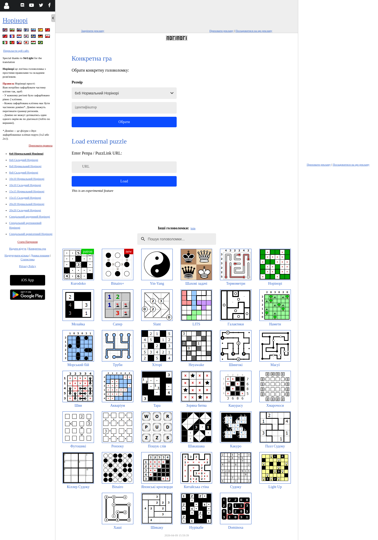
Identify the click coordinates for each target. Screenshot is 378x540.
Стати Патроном (28, 241)
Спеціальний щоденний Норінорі (29, 216)
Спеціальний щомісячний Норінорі (30, 233)
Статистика (27, 259)
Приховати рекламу (221, 30)
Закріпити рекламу (92, 30)
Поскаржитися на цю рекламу (253, 30)
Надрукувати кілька (16, 255)
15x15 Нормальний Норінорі (26, 191)
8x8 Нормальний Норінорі (25, 166)
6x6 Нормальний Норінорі (26, 153)
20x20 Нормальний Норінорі (26, 203)
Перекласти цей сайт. (16, 50)
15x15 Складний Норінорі (25, 197)
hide (193, 228)
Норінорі (15, 20)
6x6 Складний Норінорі (23, 159)
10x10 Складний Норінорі (25, 185)
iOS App (27, 280)
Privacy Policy (27, 266)
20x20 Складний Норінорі (25, 210)
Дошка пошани (40, 255)
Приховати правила (40, 145)
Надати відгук (18, 248)
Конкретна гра (37, 248)
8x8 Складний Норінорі (23, 172)
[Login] (6, 6)
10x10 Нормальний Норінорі (26, 178)
